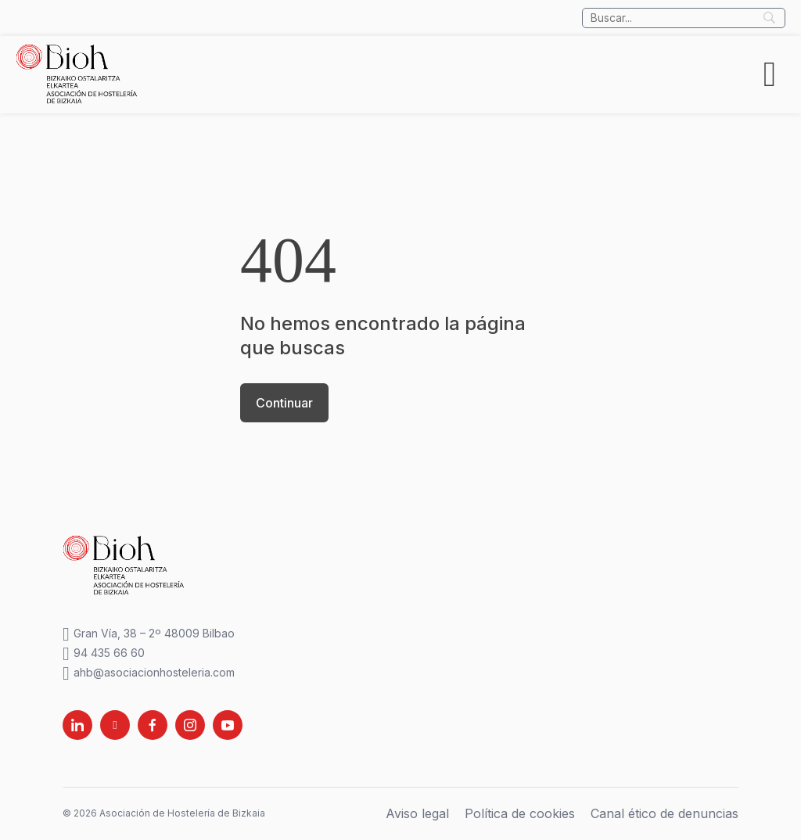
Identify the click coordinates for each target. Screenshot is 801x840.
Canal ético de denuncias (664, 813)
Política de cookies (520, 813)
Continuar (284, 403)
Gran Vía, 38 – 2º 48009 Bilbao (149, 633)
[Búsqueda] (683, 18)
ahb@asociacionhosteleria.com (149, 673)
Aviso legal (417, 813)
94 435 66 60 (104, 653)
